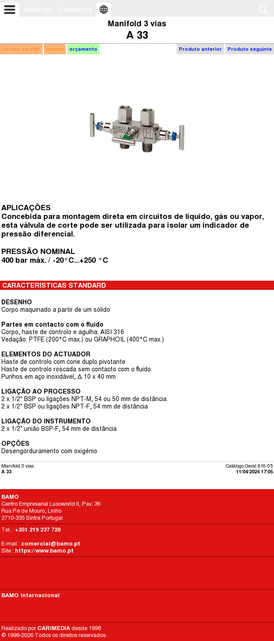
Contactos (75, 9)
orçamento (83, 49)
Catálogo (37, 9)
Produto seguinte (250, 49)
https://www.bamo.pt (44, 550)
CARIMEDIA (53, 628)
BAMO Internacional (30, 595)
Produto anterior (200, 49)
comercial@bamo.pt (50, 543)
